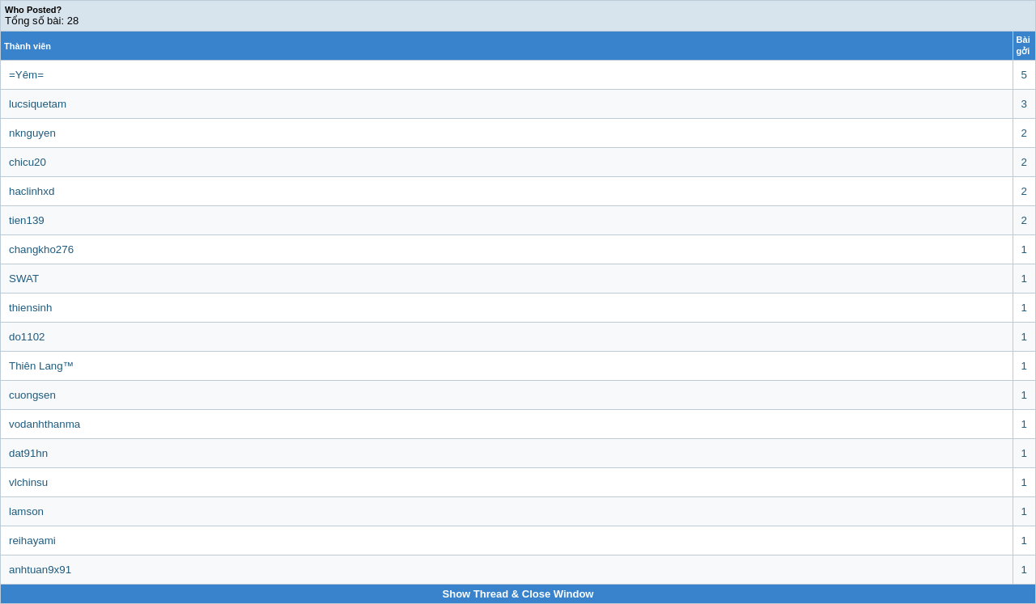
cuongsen (32, 395)
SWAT (24, 278)
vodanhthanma (44, 424)
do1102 (27, 337)
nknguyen (32, 133)
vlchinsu (28, 482)
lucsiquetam (37, 104)
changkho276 (41, 249)
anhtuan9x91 (40, 570)
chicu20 (27, 162)
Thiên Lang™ (41, 366)
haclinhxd (31, 191)
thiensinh (30, 308)
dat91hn (28, 453)
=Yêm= (26, 75)
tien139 (27, 220)
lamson (26, 511)
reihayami (32, 540)
